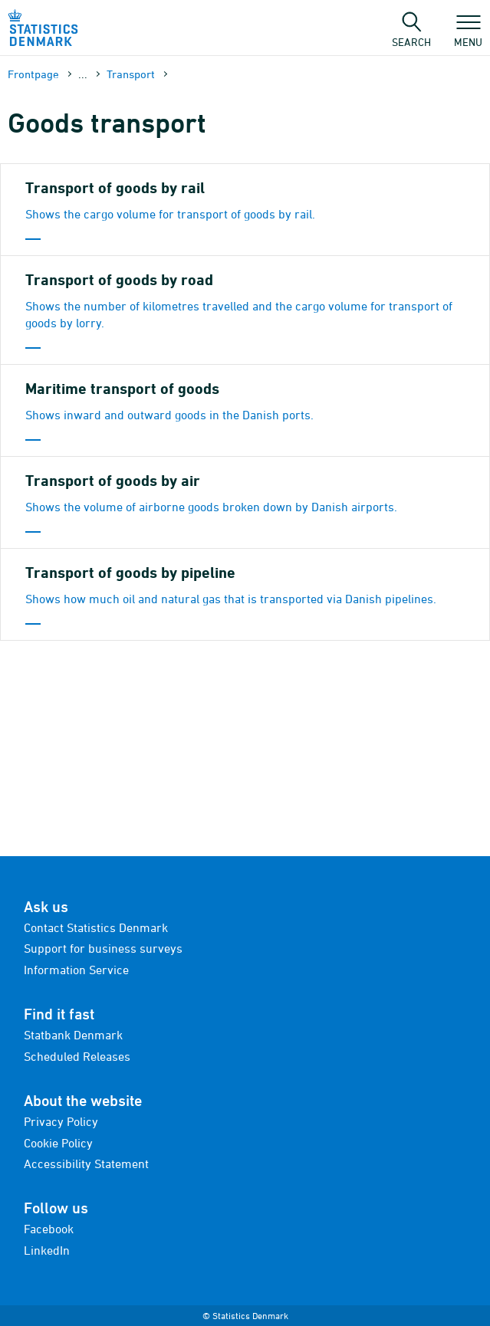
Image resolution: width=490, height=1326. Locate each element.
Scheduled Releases (77, 1056)
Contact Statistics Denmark (96, 927)
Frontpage (33, 73)
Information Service (76, 969)
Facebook (49, 1229)
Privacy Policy (61, 1121)
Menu (468, 34)
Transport (131, 73)
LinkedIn (47, 1250)
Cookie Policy (58, 1143)
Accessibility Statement (86, 1163)
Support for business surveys (103, 948)
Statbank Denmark (73, 1035)
